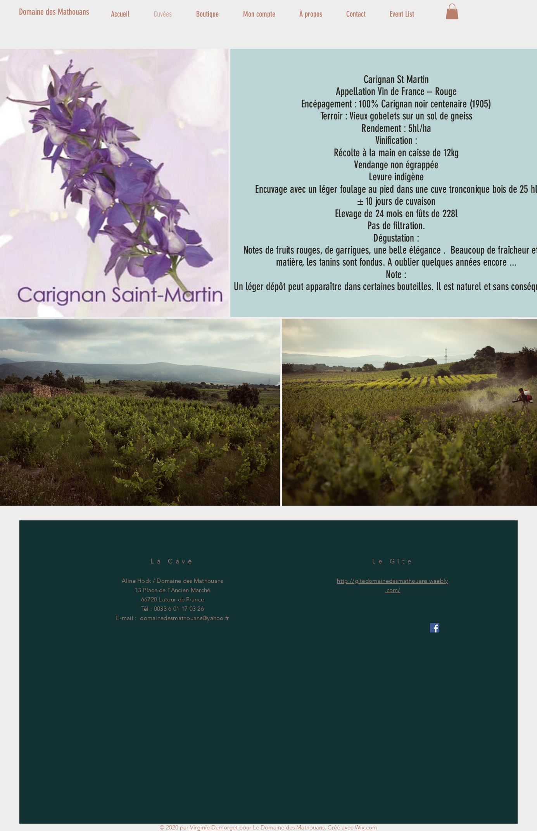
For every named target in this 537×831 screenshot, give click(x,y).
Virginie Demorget (214, 827)
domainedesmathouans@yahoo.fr (184, 618)
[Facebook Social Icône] (434, 627)
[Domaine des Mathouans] (66, 12)
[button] (452, 11)
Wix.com (366, 827)
